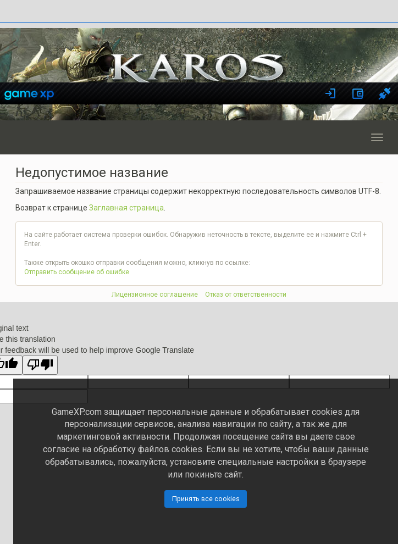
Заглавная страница (126, 207)
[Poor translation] (40, 365)
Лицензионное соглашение (155, 294)
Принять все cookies (206, 499)
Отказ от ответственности (245, 294)
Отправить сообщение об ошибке (76, 272)
